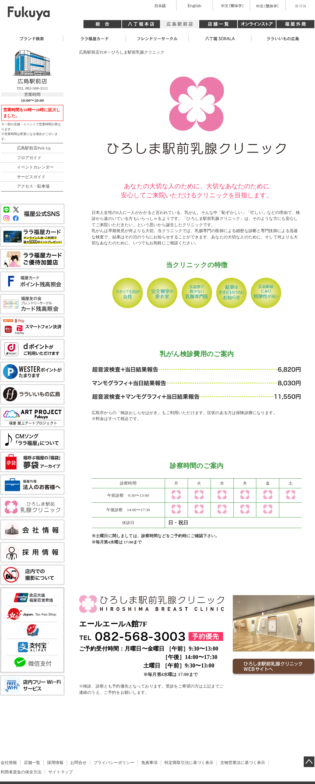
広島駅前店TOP (93, 52)
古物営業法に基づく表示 (242, 762)
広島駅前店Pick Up (34, 148)
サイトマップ (60, 772)
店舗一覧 (32, 762)
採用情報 (55, 762)
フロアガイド (29, 157)
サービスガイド (31, 176)
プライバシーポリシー (113, 762)
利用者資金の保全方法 (21, 772)
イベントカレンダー (35, 167)
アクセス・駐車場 (33, 186)
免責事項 (149, 762)
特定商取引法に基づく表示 (188, 762)
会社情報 (9, 762)
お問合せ (78, 762)
